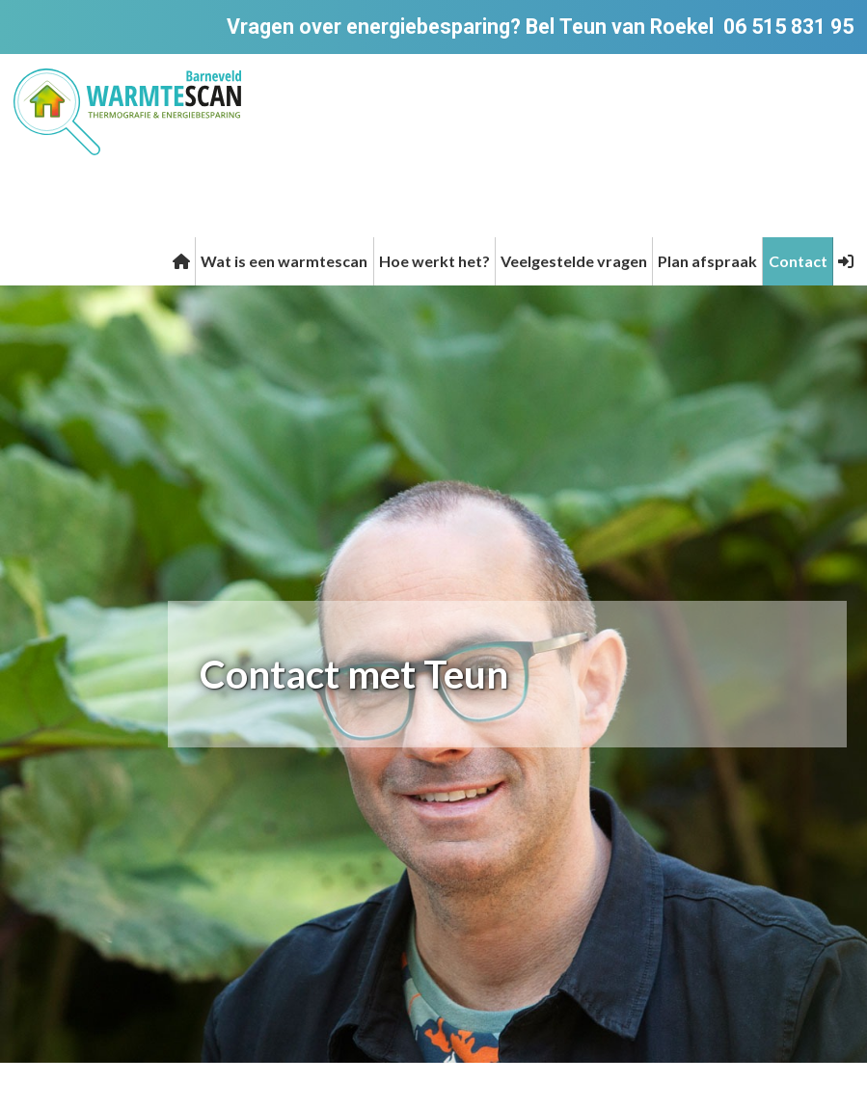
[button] (845, 261)
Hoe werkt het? (434, 261)
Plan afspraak (707, 261)
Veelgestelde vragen (574, 261)
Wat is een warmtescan (284, 261)
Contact (798, 261)
